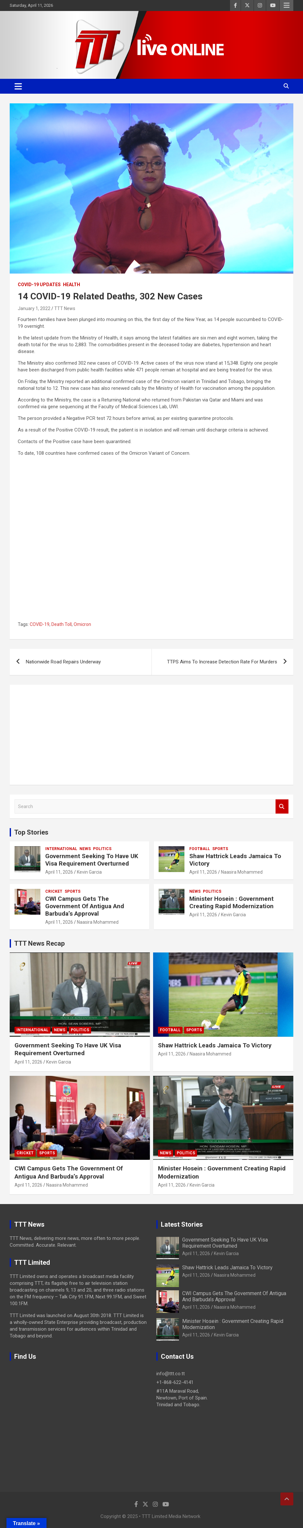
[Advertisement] (151, 735)
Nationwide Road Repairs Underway (63, 662)
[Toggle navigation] (18, 86)
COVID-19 (39, 624)
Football (199, 849)
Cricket (53, 891)
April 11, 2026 (59, 872)
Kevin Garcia (89, 872)
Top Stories (31, 832)
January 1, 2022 (34, 308)
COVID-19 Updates (39, 284)
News (85, 849)
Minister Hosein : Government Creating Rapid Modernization (231, 902)
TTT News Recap (39, 943)
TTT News (64, 308)
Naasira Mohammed (242, 872)
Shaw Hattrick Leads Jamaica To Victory (235, 859)
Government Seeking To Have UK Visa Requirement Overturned (91, 859)
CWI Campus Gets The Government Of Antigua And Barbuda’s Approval (84, 906)
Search (282, 806)
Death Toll (61, 624)
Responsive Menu (286, 5)
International (61, 849)
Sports (220, 849)
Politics (102, 849)
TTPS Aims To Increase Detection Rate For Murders (222, 662)
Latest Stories (182, 1224)
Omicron (82, 624)
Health (71, 284)
